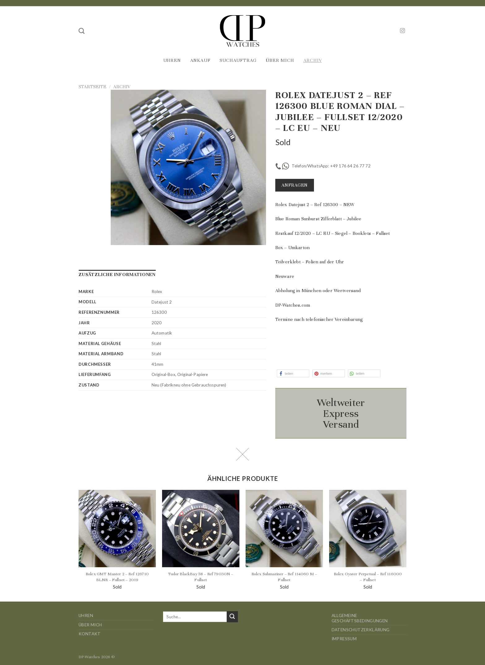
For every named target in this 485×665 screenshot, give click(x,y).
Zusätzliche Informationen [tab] (117, 274)
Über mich (280, 60)
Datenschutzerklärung (361, 629)
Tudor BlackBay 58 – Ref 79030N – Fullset (200, 576)
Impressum (344, 638)
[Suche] (82, 30)
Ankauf (200, 60)
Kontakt (90, 633)
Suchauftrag (238, 60)
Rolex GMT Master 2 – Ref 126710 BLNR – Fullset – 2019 (117, 576)
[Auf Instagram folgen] (402, 31)
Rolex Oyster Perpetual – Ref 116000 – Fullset (368, 576)
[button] (293, 373)
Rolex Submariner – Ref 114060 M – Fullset (284, 576)
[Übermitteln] (232, 616)
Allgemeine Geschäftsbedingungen (360, 618)
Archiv (312, 60)
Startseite (92, 86)
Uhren (172, 60)
